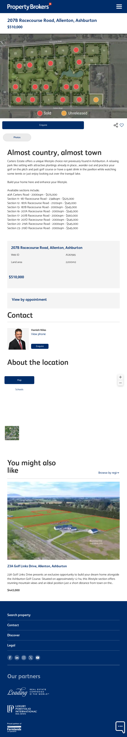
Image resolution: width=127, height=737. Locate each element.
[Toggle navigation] (88, 6)
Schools (19, 390)
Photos (16, 137)
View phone (38, 334)
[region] (63, 409)
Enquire (43, 125)
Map (19, 380)
